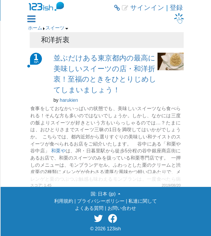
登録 (176, 7)
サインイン (147, 7)
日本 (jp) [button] (107, 193)
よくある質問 (89, 208)
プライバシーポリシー (101, 201)
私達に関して (142, 201)
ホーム (35, 27)
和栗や (58, 150)
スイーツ (54, 27)
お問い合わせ (122, 208)
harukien (69, 100)
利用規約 (63, 201)
